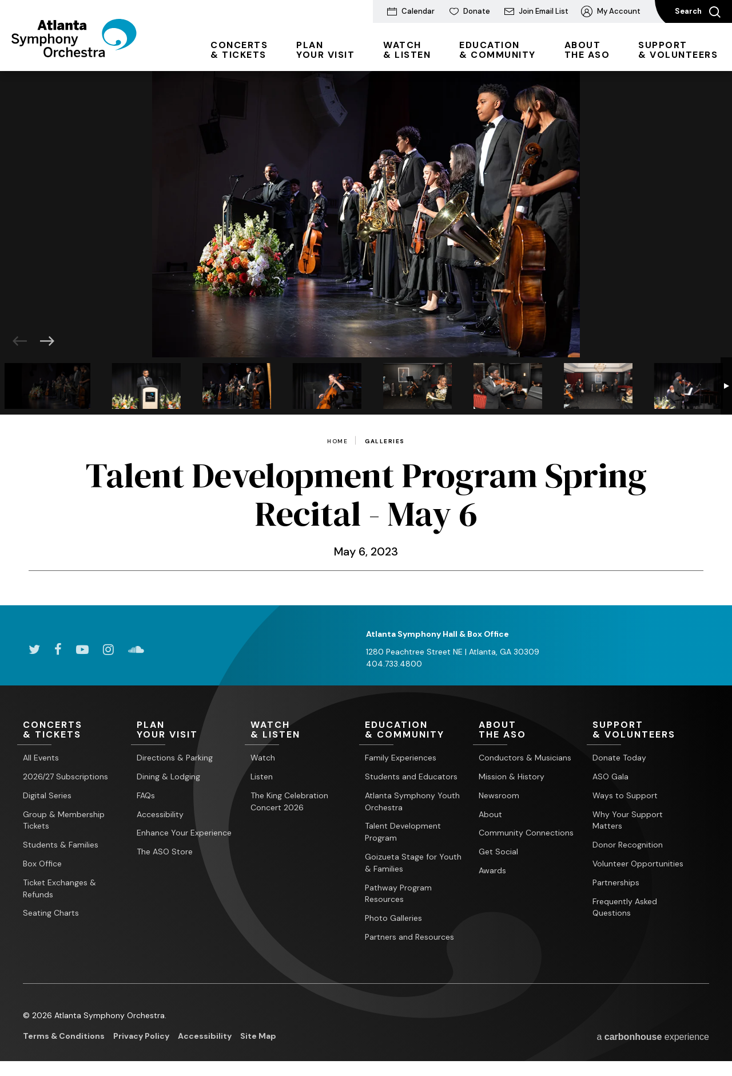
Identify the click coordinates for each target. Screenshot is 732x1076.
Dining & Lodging (168, 776)
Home (337, 441)
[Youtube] (82, 649)
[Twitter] (34, 649)
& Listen (407, 50)
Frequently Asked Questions (624, 907)
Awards (492, 870)
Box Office (42, 863)
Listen (261, 776)
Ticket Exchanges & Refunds (59, 888)
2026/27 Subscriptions (65, 776)
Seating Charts (51, 913)
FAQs (146, 795)
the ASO (587, 50)
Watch (262, 757)
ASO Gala (610, 776)
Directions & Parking (175, 757)
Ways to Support (625, 795)
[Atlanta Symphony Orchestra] (74, 53)
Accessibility (160, 814)
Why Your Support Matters (627, 820)
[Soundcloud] (136, 649)
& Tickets (239, 50)
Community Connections (526, 832)
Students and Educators (411, 776)
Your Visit (325, 50)
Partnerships (615, 882)
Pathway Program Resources (398, 893)
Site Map (258, 1036)
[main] (366, 338)
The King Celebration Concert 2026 (289, 801)
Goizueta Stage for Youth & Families (413, 863)
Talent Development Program (403, 832)
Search (698, 12)
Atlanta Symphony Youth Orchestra (412, 801)
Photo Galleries (393, 918)
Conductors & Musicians (525, 757)
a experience (652, 1037)
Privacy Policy (141, 1036)
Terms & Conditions (64, 1036)
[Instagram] (108, 649)
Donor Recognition (627, 844)
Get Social (498, 851)
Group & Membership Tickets (64, 820)
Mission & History (511, 776)
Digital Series (47, 795)
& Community (497, 50)
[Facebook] (58, 649)
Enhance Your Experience (184, 832)
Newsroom (499, 795)
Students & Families (60, 844)
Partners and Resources (409, 937)
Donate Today (619, 757)
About (490, 814)
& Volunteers (678, 50)
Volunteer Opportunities (637, 863)
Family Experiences (400, 757)
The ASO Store (165, 851)
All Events (41, 757)
